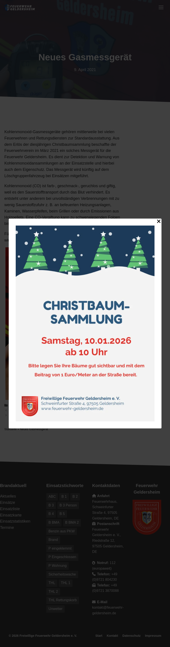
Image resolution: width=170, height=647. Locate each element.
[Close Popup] (158, 222)
